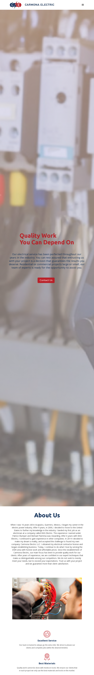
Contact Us (45, 280)
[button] (83, 5)
